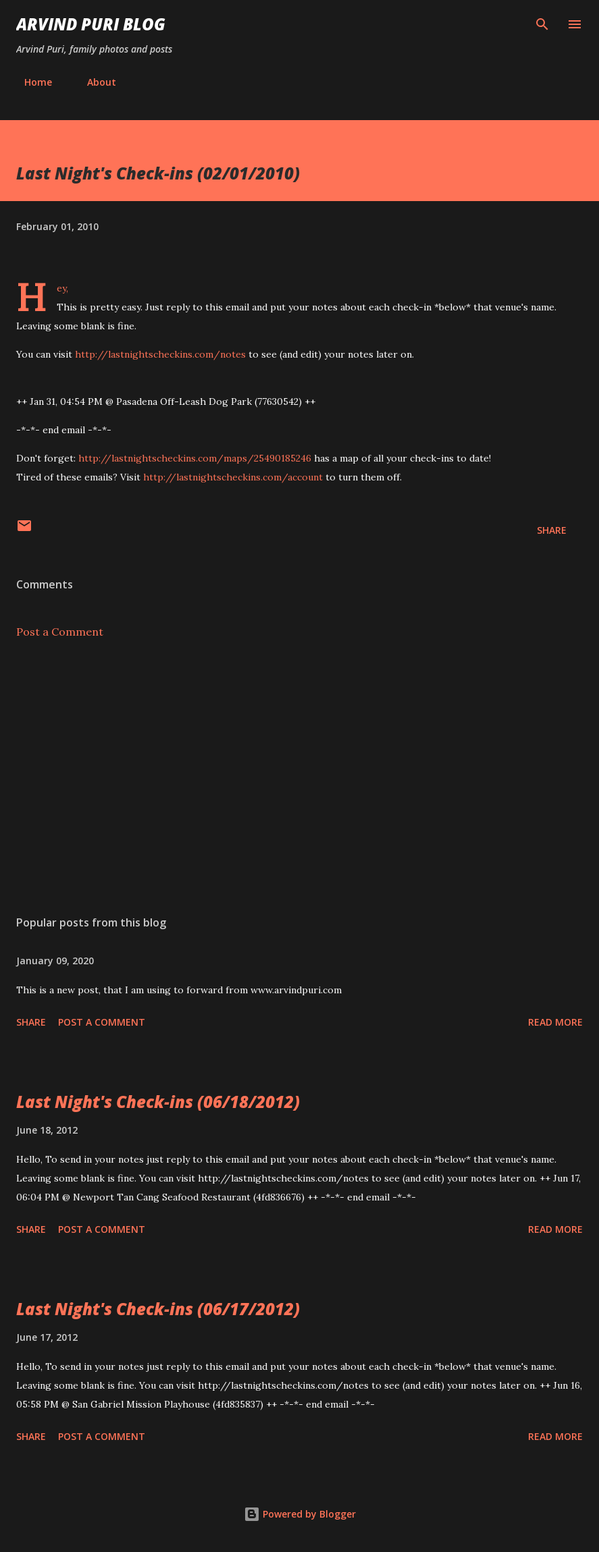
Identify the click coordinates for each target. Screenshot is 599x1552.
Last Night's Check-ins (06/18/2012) (158, 1101)
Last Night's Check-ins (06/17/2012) (158, 1309)
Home (30, 82)
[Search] (542, 24)
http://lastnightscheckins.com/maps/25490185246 (194, 458)
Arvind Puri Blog (90, 24)
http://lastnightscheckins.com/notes (160, 354)
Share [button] (552, 530)
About (93, 82)
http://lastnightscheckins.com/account (233, 477)
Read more (555, 1022)
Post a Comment (59, 631)
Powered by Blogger (300, 1513)
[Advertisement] (299, 777)
